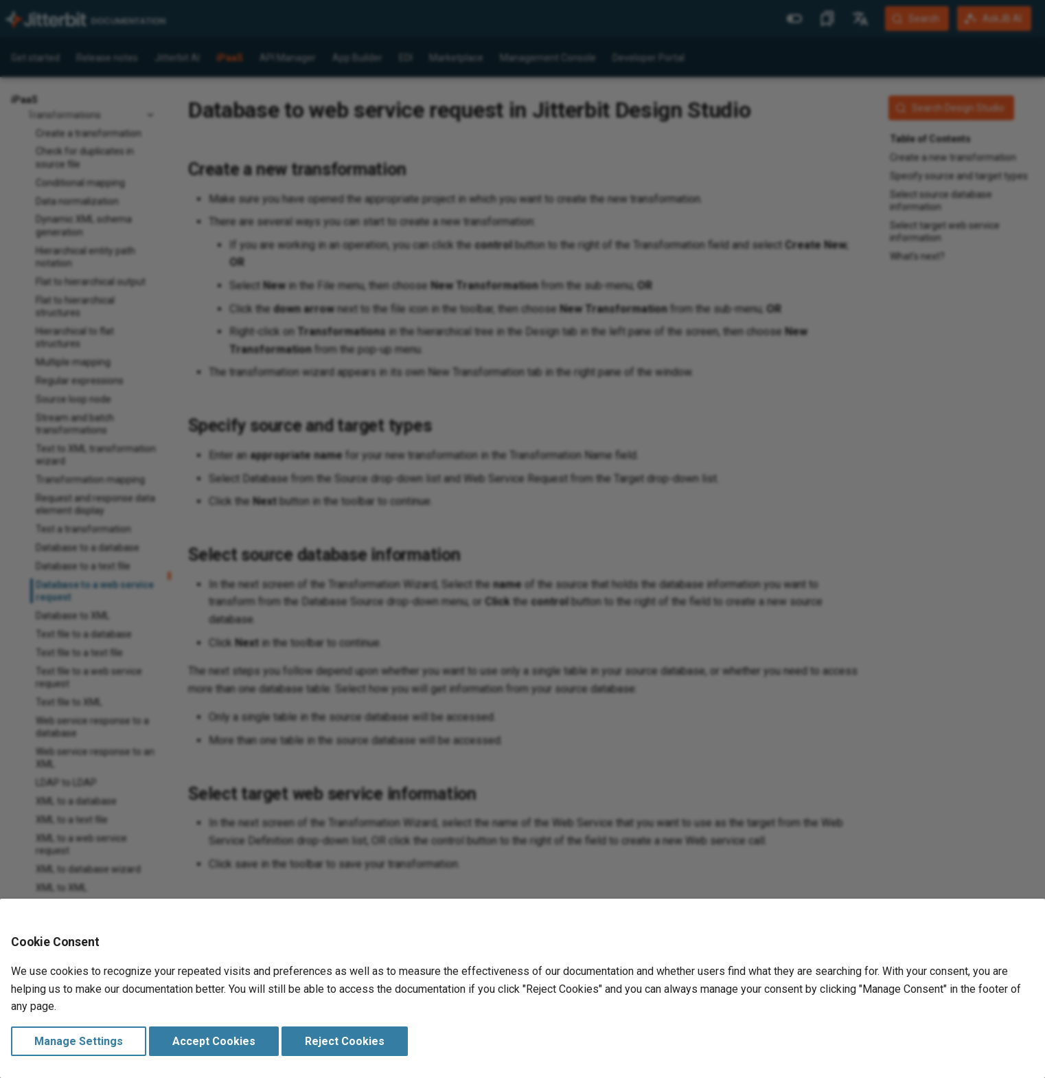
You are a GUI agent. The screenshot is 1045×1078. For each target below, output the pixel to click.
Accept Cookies (213, 1041)
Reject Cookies (344, 1041)
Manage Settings (78, 1041)
